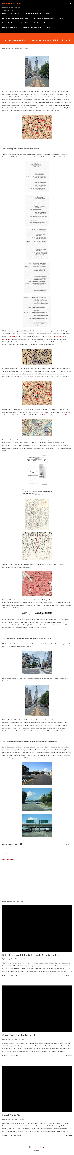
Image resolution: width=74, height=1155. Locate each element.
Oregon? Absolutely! (9, 23)
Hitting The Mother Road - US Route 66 (15, 18)
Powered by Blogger (37, 1147)
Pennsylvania (13, 845)
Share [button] (67, 845)
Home (4, 13)
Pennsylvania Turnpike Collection (43, 18)
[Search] (66, 3)
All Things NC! (15, 13)
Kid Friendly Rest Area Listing (31, 27)
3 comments (13, 975)
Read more (68, 975)
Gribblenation (11, 3)
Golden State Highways (9, 27)
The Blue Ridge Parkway (33, 13)
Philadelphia (11, 336)
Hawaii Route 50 (11, 1115)
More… (48, 13)
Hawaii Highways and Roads (29, 23)
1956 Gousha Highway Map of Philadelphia (56, 415)
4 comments (13, 1056)
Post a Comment (8, 859)
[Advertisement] (37, 880)
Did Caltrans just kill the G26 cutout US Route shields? (30, 955)
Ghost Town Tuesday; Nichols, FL (19, 1035)
